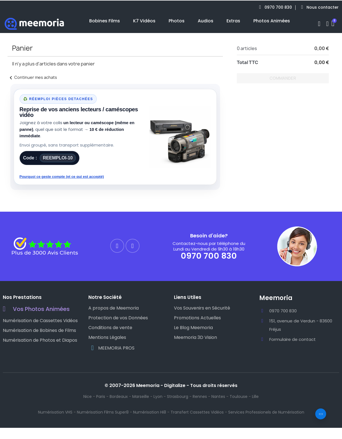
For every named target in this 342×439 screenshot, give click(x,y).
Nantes (218, 396)
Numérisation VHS (55, 412)
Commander (283, 78)
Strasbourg (177, 396)
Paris (100, 396)
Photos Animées (271, 21)
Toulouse (238, 396)
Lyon (158, 396)
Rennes (200, 396)
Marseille (140, 396)
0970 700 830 (209, 255)
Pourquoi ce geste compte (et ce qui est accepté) (62, 176)
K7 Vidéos (144, 21)
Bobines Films (104, 21)
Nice (87, 396)
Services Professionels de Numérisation (266, 412)
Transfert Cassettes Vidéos (197, 412)
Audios (205, 21)
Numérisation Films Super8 (103, 412)
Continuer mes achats (32, 77)
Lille (255, 396)
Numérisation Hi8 (149, 412)
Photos (177, 21)
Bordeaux (119, 396)
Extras (233, 21)
